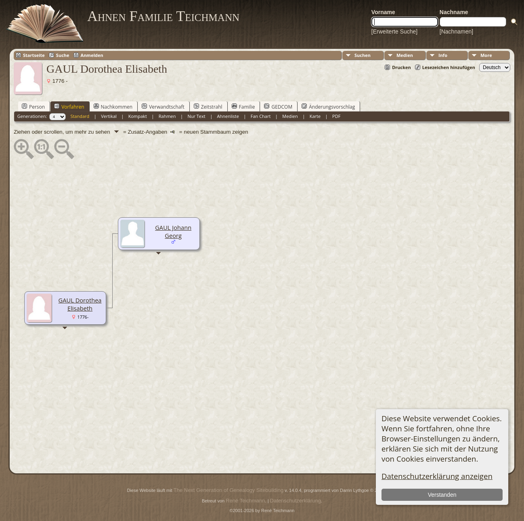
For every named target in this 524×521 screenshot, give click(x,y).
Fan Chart (261, 116)
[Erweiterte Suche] (394, 31)
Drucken (401, 67)
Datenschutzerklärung (295, 501)
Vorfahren (69, 106)
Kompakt (137, 116)
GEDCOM (278, 106)
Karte (315, 116)
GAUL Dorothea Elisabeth (80, 304)
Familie (243, 106)
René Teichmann (245, 501)
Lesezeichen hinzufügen (448, 67)
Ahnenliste (228, 116)
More (486, 55)
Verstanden (442, 495)
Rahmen (167, 116)
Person (33, 106)
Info (442, 55)
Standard (79, 116)
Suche (62, 55)
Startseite (34, 55)
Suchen (362, 55)
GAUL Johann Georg (173, 231)
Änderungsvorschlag (328, 106)
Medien (404, 55)
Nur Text (196, 116)
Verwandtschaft (163, 106)
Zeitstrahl (208, 106)
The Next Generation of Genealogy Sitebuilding (228, 490)
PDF (336, 116)
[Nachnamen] (456, 31)
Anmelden (92, 55)
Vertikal (109, 116)
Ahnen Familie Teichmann (163, 16)
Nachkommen (113, 106)
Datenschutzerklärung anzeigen (437, 476)
